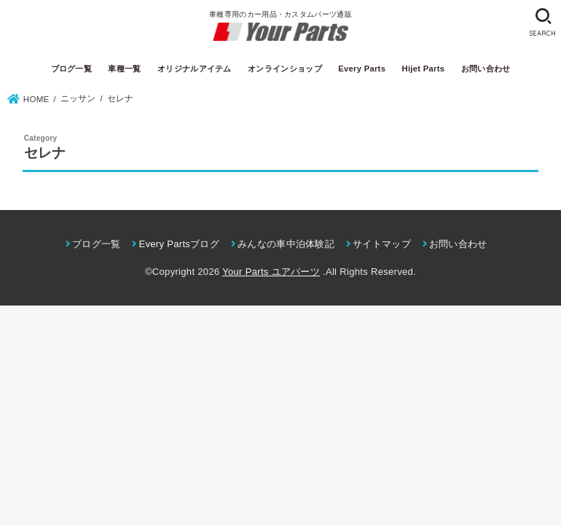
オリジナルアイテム (194, 68)
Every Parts (361, 68)
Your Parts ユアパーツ (271, 271)
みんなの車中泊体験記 (286, 243)
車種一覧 (124, 68)
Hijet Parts (423, 68)
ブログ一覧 (72, 68)
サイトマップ (382, 243)
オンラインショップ (285, 68)
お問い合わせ (486, 68)
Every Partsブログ (178, 243)
